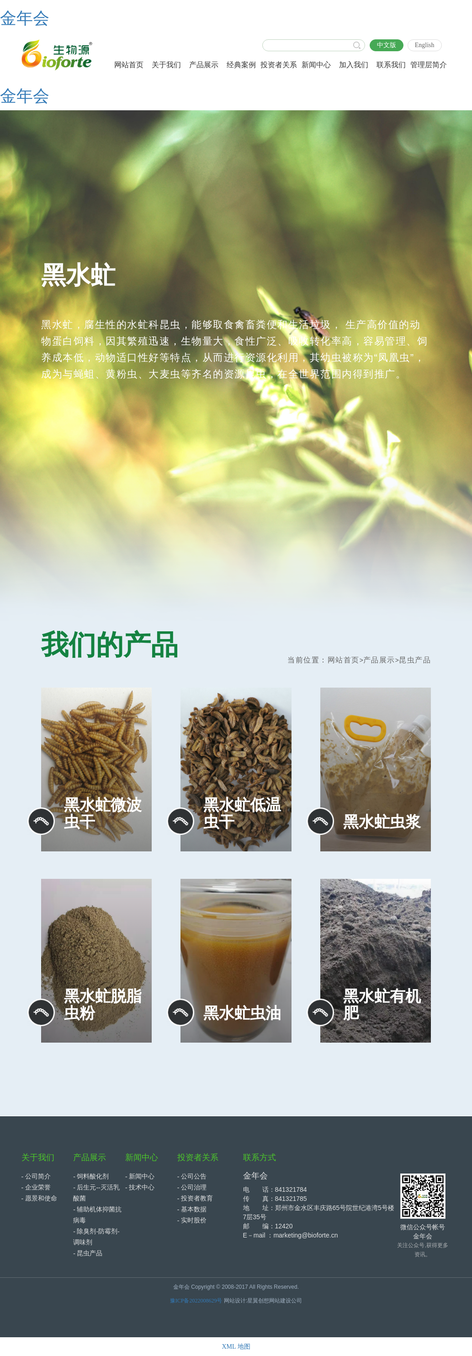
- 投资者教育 (195, 1198)
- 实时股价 (192, 1220)
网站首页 (344, 660)
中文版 (386, 45)
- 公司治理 (192, 1187)
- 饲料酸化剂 (91, 1176)
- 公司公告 (192, 1176)
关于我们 (37, 1157)
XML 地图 (236, 1346)
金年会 (24, 18)
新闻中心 (141, 1157)
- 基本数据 (192, 1209)
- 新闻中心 (139, 1176)
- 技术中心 (139, 1187)
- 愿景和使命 (39, 1198)
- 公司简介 (36, 1176)
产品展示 (379, 660)
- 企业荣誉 (36, 1187)
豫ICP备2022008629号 (196, 1300)
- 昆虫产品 (87, 1253)
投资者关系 (197, 1157)
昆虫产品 (415, 660)
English (425, 45)
